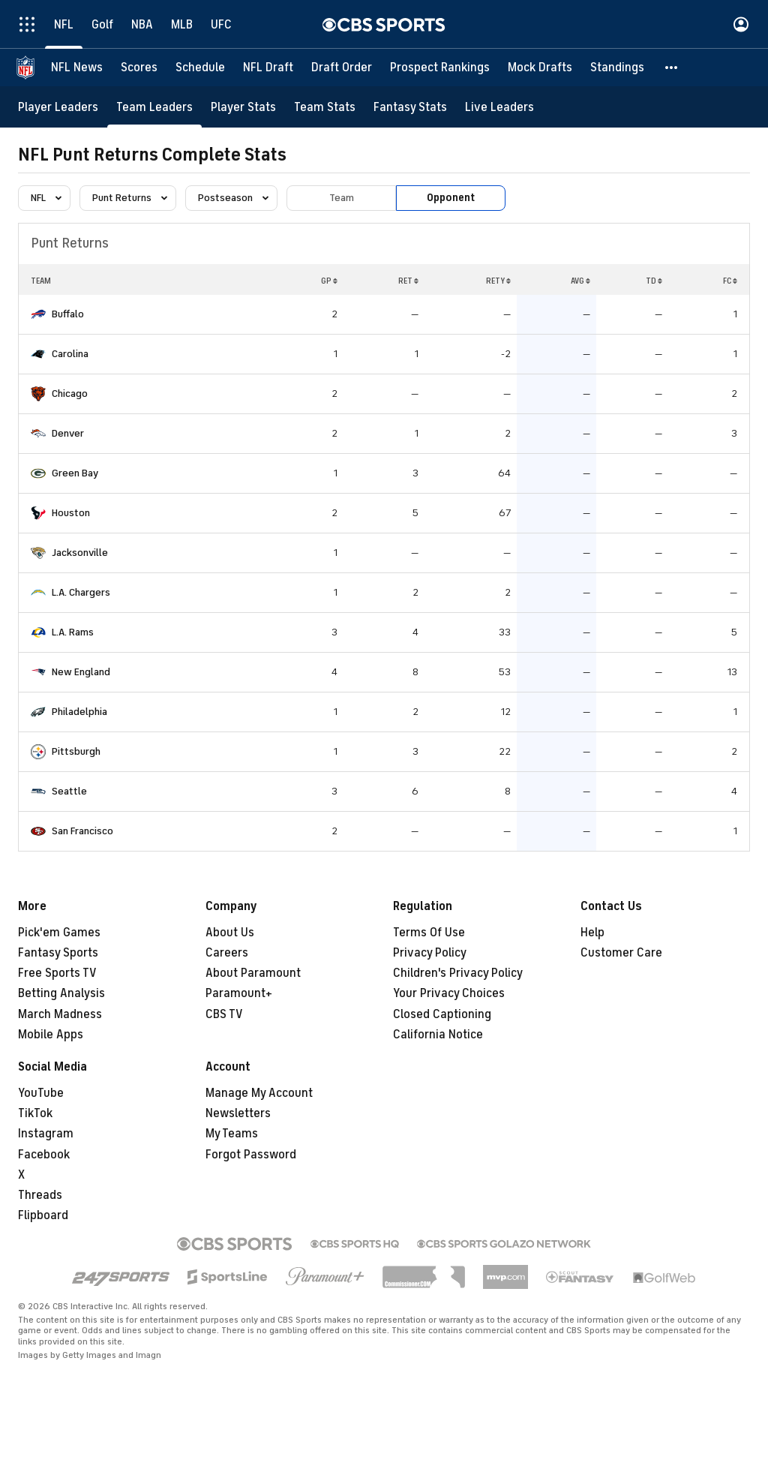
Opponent (451, 197)
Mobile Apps (50, 1034)
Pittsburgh (76, 751)
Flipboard (43, 1215)
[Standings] (617, 67)
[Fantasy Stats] (410, 107)
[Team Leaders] (154, 107)
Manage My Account (259, 1093)
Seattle (69, 791)
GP (329, 280)
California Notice (438, 1034)
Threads (40, 1195)
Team (341, 197)
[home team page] (38, 314)
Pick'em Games (59, 932)
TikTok (35, 1113)
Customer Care (621, 952)
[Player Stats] (243, 107)
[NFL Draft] (268, 67)
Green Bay (75, 473)
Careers (227, 952)
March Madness (60, 1014)
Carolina (70, 353)
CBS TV (224, 1014)
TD (654, 280)
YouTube (41, 1093)
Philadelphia (79, 711)
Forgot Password (251, 1154)
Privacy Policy (429, 952)
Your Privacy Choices (449, 993)
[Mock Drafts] (540, 67)
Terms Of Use (429, 932)
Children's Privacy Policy (458, 973)
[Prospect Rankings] (440, 67)
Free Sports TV (57, 973)
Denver (68, 433)
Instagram (46, 1133)
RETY (498, 280)
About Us (230, 932)
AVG (580, 280)
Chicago (70, 393)
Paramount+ (239, 993)
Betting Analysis (61, 993)
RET (408, 280)
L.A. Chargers (81, 592)
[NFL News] (77, 67)
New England (81, 671)
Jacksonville (80, 552)
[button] (672, 67)
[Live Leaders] (499, 107)
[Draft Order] (341, 67)
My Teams (232, 1133)
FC (730, 280)
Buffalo (68, 314)
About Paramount (253, 973)
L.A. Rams (73, 632)
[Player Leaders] (58, 107)
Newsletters (238, 1113)
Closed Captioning (442, 1014)
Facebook (44, 1154)
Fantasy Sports (58, 952)
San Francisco (82, 831)
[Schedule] (200, 67)
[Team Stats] (324, 107)
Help (592, 932)
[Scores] (139, 67)
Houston (71, 512)
